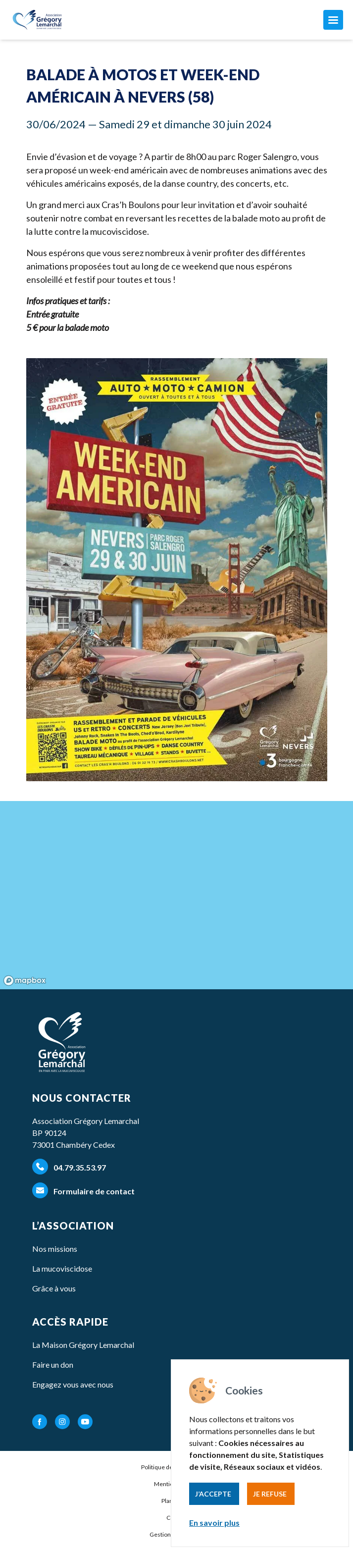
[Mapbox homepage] (25, 980)
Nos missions (54, 1248)
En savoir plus (214, 1522)
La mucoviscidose (62, 1268)
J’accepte (213, 1494)
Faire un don (52, 1364)
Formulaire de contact (83, 1190)
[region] (176, 895)
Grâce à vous (54, 1288)
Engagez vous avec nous (72, 1384)
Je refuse (270, 1494)
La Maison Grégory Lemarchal (83, 1344)
